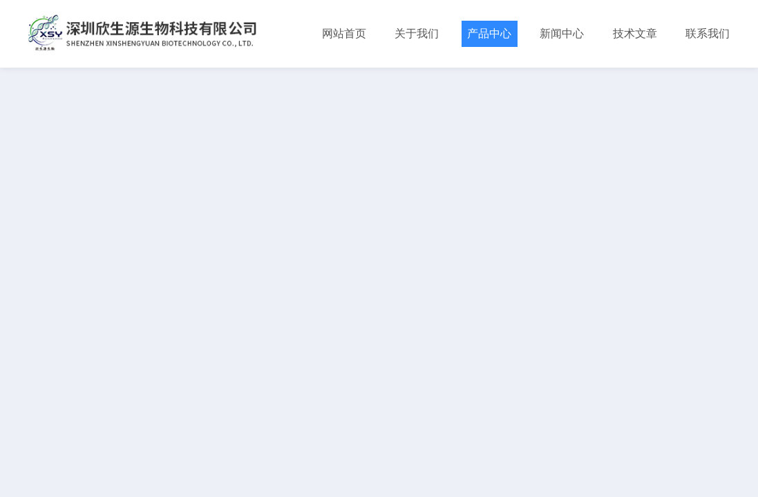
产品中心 (489, 33)
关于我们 (417, 33)
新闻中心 (562, 33)
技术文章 (635, 33)
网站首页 (344, 33)
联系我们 (707, 33)
